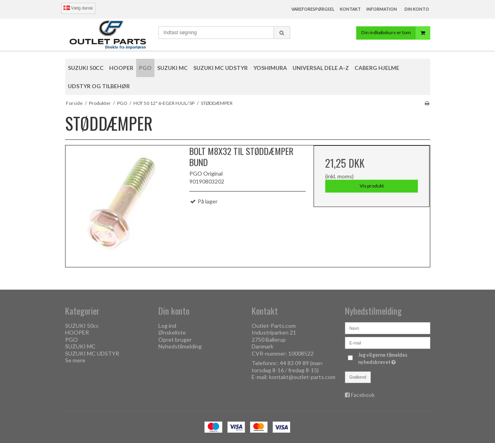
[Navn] (387, 327)
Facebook (363, 394)
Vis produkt (372, 186)
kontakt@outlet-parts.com (302, 376)
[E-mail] (387, 342)
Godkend (357, 377)
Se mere (75, 360)
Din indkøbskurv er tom (395, 33)
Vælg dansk (78, 8)
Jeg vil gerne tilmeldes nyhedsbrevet (393, 358)
